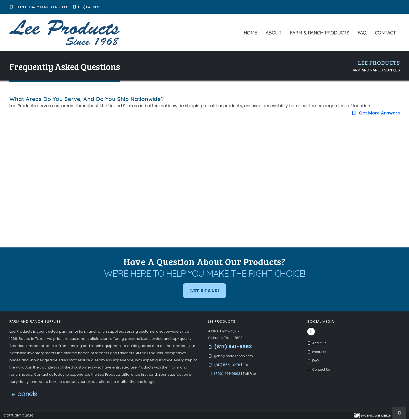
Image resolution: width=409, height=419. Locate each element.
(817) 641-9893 (86, 7)
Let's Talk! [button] (204, 290)
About (274, 33)
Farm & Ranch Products (319, 33)
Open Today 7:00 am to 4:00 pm (38, 7)
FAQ (361, 33)
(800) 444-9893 (228, 373)
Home (250, 33)
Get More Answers (375, 113)
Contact (385, 33)
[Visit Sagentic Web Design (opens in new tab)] (372, 415)
